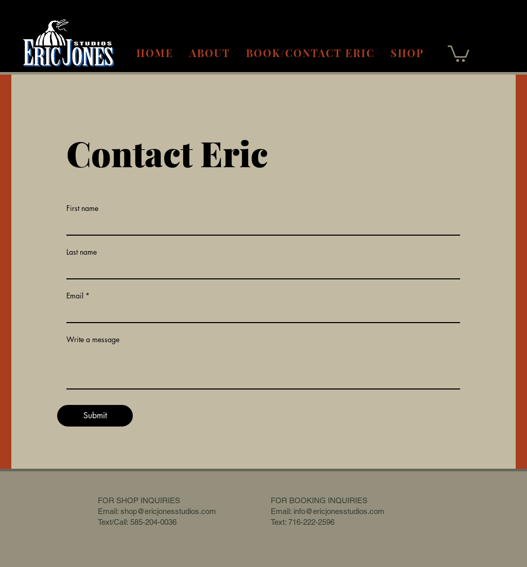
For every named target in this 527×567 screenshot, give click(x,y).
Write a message (92, 339)
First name (82, 208)
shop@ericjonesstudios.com (168, 511)
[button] (458, 53)
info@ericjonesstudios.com (338, 511)
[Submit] (95, 416)
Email (74, 295)
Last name (81, 252)
